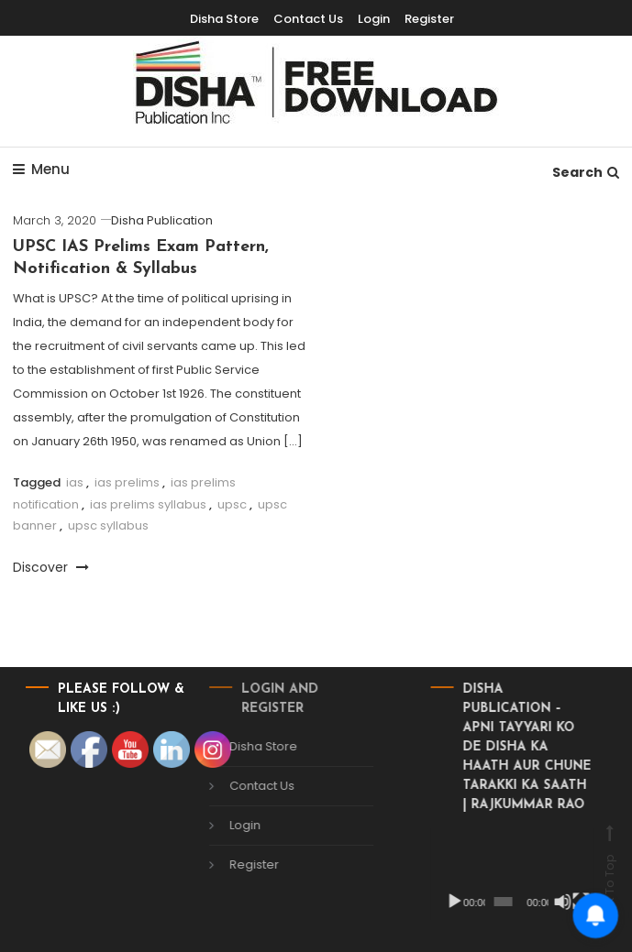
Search (585, 172)
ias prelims (127, 482)
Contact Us (247, 785)
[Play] (439, 901)
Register (239, 864)
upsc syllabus (108, 525)
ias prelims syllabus (148, 504)
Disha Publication (162, 220)
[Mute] (548, 901)
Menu (41, 169)
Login (230, 825)
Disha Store (249, 746)
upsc (232, 504)
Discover (51, 567)
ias (74, 482)
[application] (498, 874)
